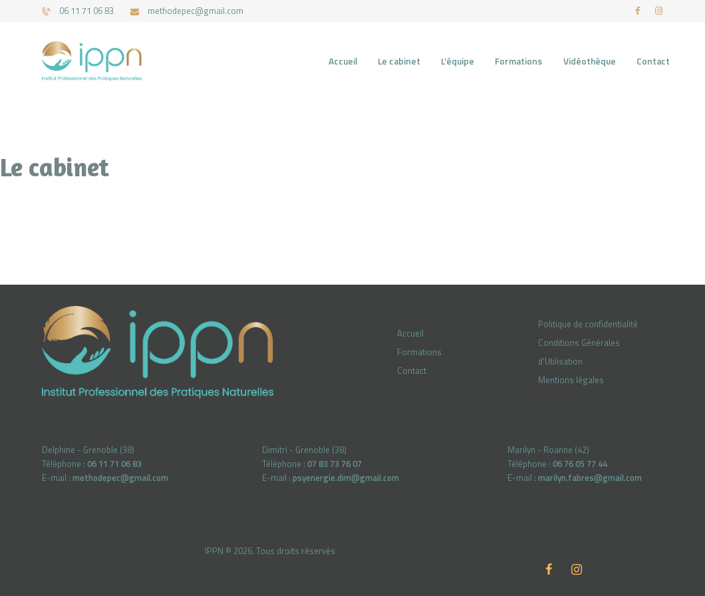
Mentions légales (571, 379)
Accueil (410, 333)
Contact (411, 370)
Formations (419, 352)
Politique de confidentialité (588, 324)
